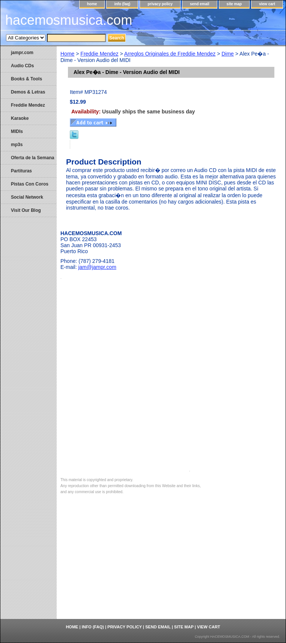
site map (234, 4)
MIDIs (17, 131)
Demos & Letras (28, 92)
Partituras (21, 171)
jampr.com (22, 52)
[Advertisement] (171, 562)
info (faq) (122, 4)
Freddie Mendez (99, 54)
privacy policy (160, 4)
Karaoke (20, 118)
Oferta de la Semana (32, 157)
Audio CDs (22, 65)
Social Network (27, 197)
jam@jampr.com (97, 267)
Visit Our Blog (26, 210)
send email (199, 4)
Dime (227, 54)
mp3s (17, 144)
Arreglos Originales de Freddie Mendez (170, 54)
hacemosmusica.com (68, 20)
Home (67, 54)
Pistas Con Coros (29, 184)
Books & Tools (26, 79)
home (92, 4)
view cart (267, 4)
